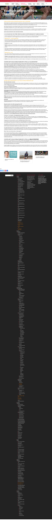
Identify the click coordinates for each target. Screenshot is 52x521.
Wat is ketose (21, 322)
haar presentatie (8, 75)
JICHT (18, 431)
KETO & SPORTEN (21, 378)
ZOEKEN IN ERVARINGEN (21, 232)
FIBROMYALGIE (20, 433)
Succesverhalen (20, 489)
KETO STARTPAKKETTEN (21, 181)
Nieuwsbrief (20, 508)
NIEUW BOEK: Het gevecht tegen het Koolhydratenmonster (21, 189)
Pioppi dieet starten (21, 392)
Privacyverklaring (21, 515)
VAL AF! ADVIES (34, 4)
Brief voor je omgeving (21, 481)
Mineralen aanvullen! (11, 85)
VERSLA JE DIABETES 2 (38, 4)
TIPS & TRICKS (20, 346)
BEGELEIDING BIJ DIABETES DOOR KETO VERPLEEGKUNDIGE (21, 478)
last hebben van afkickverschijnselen (40, 71)
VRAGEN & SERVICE (42, 4)
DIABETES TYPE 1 (20, 432)
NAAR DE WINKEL (20, 178)
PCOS (20, 409)
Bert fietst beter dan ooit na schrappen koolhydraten (25, 161)
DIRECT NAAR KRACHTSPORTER (18, 31)
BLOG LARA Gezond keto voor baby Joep (22, 331)
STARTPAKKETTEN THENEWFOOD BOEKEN (21, 317)
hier (44, 176)
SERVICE (19, 505)
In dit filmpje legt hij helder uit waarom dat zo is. (24, 118)
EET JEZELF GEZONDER (30, 4)
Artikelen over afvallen (21, 454)
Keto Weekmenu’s (21, 321)
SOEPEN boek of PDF (21, 202)
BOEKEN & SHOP (13, 4)
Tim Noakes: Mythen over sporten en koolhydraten (40, 157)
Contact (20, 509)
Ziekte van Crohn (21, 415)
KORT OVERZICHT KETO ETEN (21, 373)
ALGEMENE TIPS (22, 351)
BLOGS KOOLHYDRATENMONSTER (21, 269)
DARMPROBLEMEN (20, 412)
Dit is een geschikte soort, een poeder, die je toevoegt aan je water (26, 92)
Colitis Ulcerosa (21, 414)
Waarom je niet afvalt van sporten (9, 160)
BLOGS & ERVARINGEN (17, 4)
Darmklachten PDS (21, 413)
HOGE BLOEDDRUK (20, 404)
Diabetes (20, 259)
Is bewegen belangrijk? (21, 449)
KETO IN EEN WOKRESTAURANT (22, 365)
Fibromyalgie (21, 244)
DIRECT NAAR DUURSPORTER (8, 31)
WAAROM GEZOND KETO (21, 289)
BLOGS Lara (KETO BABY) (21, 267)
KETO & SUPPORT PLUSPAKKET (21, 183)
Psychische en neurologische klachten (21, 251)
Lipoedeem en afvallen (21, 450)
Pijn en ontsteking (21, 253)
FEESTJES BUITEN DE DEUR (21, 370)
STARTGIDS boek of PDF (21, 191)
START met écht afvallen (21, 441)
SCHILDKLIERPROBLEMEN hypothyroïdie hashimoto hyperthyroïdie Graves (21, 422)
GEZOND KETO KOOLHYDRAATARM (24, 4)
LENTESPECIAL (20, 197)
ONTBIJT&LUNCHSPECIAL (8, 97)
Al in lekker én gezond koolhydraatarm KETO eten (23, 1)
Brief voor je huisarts (21, 480)
